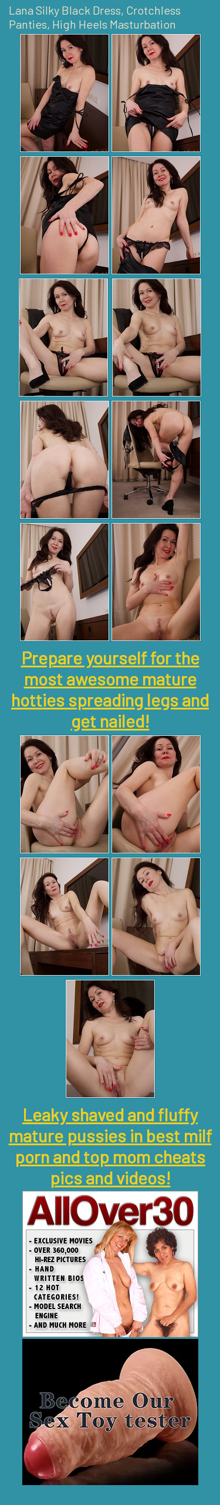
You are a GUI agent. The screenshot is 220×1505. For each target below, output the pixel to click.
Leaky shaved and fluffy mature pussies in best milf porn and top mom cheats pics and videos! (110, 1146)
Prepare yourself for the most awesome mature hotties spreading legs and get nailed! (110, 689)
